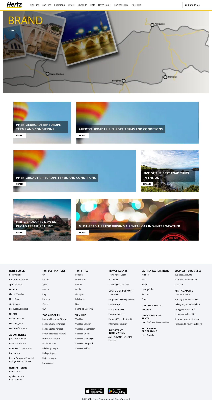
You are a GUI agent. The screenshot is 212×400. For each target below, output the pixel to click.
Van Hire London (83, 324)
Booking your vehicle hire (186, 300)
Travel (144, 299)
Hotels (145, 285)
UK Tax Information (18, 328)
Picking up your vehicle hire (187, 304)
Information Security (117, 324)
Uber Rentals (148, 335)
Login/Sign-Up (192, 4)
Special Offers (15, 285)
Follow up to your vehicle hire (188, 324)
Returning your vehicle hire (187, 319)
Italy (44, 294)
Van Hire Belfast (82, 349)
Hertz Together (16, 324)
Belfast (78, 285)
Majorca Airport (49, 358)
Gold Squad (14, 304)
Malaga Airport (49, 353)
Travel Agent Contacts (118, 285)
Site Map (13, 314)
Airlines (145, 275)
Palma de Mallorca (84, 309)
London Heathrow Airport (54, 319)
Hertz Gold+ (15, 299)
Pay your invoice (116, 314)
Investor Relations (17, 344)
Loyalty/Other (148, 289)
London (79, 275)
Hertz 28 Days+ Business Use (155, 322)
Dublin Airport (49, 344)
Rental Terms (15, 372)
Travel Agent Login (117, 275)
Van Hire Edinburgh (84, 339)
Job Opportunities (17, 339)
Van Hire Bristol (82, 334)
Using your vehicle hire (185, 314)
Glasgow (79, 294)
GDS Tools (113, 280)
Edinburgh (80, 299)
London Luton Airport (52, 329)
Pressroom (14, 353)
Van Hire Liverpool (84, 344)
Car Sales (179, 285)
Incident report (115, 304)
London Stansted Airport (54, 334)
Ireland (45, 280)
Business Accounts (183, 275)
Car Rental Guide (182, 295)
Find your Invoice (116, 309)
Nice (77, 304)
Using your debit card (185, 309)
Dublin (78, 289)
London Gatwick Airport (53, 324)
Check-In (82, 4)
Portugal (46, 299)
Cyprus (45, 304)
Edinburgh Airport (50, 349)
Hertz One (146, 309)
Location (13, 289)
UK (43, 275)
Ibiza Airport (48, 363)
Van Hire (46, 4)
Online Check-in (16, 319)
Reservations (15, 275)
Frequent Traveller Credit (120, 319)
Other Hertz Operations (20, 349)
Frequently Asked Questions (121, 300)
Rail (143, 280)
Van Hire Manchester (85, 329)
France (45, 289)
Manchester (80, 280)
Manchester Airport (51, 339)
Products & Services (18, 309)
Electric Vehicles (16, 294)
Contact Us (113, 295)
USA (44, 309)
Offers (71, 4)
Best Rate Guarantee (18, 280)
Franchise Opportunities (186, 280)
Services (145, 294)
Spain (45, 285)
